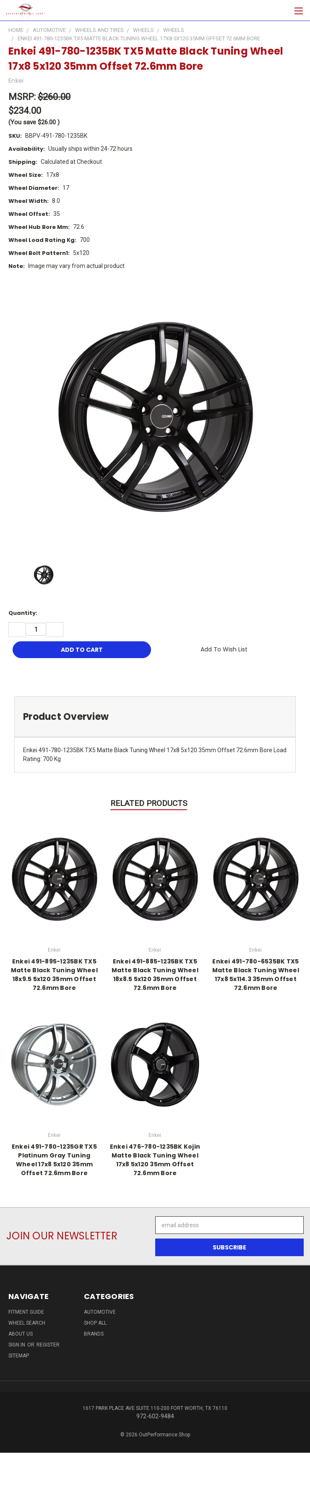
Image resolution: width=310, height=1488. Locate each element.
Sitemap (18, 1356)
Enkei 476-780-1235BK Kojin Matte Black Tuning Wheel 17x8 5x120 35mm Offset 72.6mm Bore (155, 1159)
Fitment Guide (26, 1312)
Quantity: (22, 613)
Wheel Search (26, 1323)
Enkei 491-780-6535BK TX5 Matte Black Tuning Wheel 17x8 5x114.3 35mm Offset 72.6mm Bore (255, 974)
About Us (20, 1334)
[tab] (155, 716)
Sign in (17, 1345)
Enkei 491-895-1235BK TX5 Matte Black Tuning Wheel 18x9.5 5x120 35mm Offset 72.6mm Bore (54, 974)
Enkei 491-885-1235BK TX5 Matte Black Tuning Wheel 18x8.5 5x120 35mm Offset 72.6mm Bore (155, 974)
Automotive (100, 1312)
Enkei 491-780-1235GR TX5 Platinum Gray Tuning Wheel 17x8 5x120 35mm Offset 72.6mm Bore (54, 1159)
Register (48, 1345)
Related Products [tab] (148, 803)
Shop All (95, 1323)
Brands (94, 1334)
